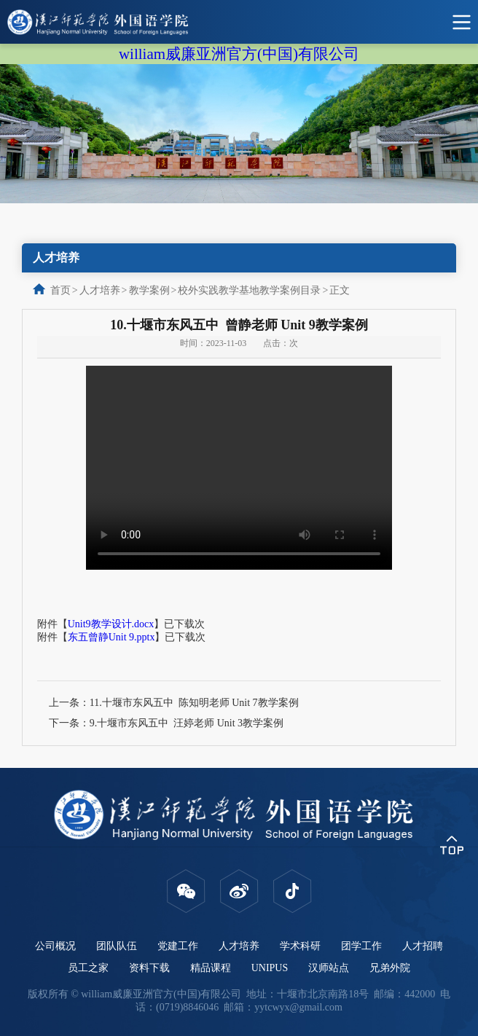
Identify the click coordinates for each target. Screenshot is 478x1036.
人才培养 (99, 290)
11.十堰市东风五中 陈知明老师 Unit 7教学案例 (194, 702)
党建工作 (177, 946)
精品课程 (210, 967)
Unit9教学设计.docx (111, 624)
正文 (339, 290)
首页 (60, 290)
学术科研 (300, 946)
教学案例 (149, 290)
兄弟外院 (389, 967)
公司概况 (55, 946)
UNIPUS (270, 967)
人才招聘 (422, 946)
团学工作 (361, 946)
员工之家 (88, 967)
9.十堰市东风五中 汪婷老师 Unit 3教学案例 (186, 723)
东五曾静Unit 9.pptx (111, 637)
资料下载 (149, 967)
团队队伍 (116, 946)
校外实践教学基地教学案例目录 (249, 290)
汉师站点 (328, 967)
